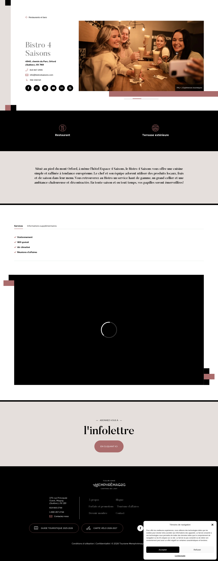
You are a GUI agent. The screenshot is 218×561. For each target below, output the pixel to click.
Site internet (33, 80)
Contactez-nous (59, 516)
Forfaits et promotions (101, 507)
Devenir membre (98, 513)
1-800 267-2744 (56, 512)
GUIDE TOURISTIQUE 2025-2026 (57, 528)
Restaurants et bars (36, 17)
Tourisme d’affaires (128, 507)
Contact (120, 513)
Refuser (197, 549)
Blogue (119, 500)
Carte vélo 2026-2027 (105, 528)
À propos (94, 500)
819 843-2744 (55, 507)
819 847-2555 (34, 70)
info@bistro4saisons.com (39, 75)
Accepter (163, 549)
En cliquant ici (109, 446)
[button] (212, 524)
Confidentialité (180, 556)
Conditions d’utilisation (83, 544)
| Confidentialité (103, 544)
